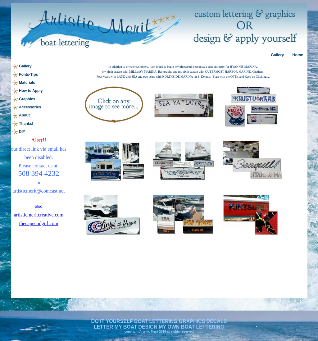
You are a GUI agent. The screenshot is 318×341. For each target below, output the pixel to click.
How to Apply (31, 91)
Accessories (30, 107)
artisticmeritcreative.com (38, 214)
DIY (22, 132)
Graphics (27, 99)
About (24, 115)
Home (297, 55)
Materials (27, 82)
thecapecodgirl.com (38, 223)
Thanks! (26, 123)
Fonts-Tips (28, 74)
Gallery (277, 55)
